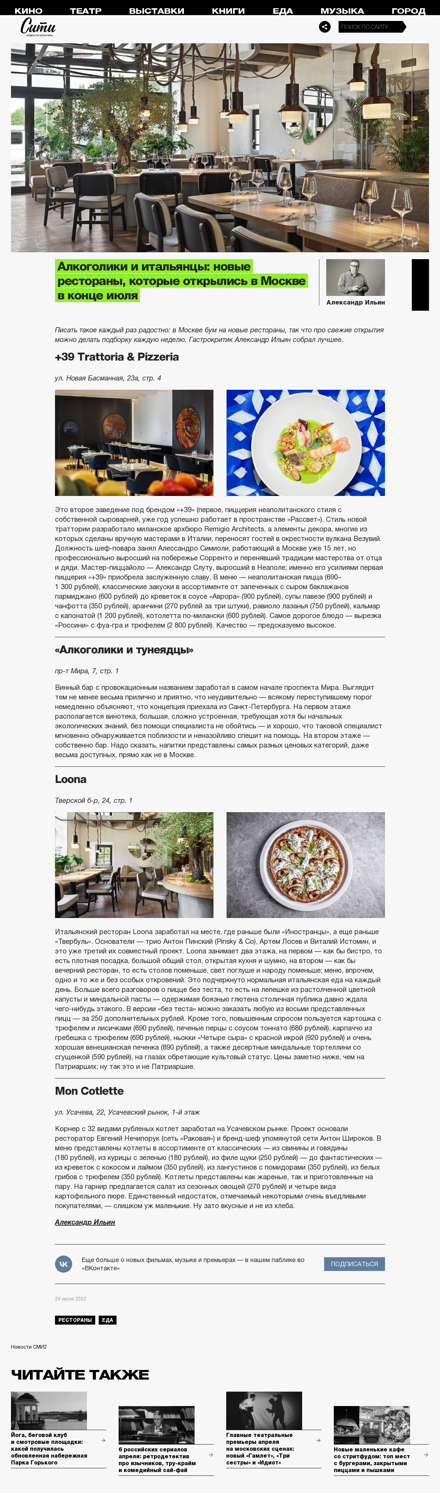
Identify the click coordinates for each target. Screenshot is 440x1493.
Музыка (342, 11)
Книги (228, 11)
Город (409, 11)
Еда (283, 11)
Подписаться (354, 1264)
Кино (28, 11)
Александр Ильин (85, 1222)
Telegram (420, 267)
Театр (85, 11)
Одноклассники (420, 302)
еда (107, 1320)
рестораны (75, 1320)
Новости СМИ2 (29, 1347)
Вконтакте (420, 285)
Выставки (156, 11)
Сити (38, 26)
